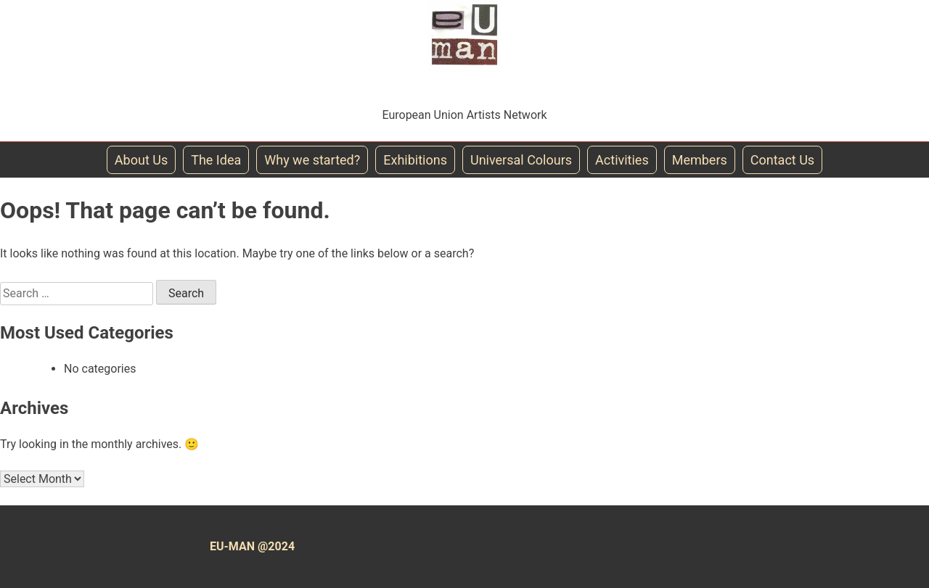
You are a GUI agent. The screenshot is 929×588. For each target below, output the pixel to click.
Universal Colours (521, 159)
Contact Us (782, 159)
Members (699, 159)
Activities (622, 159)
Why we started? (312, 159)
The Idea (216, 159)
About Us (141, 159)
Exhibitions (415, 159)
